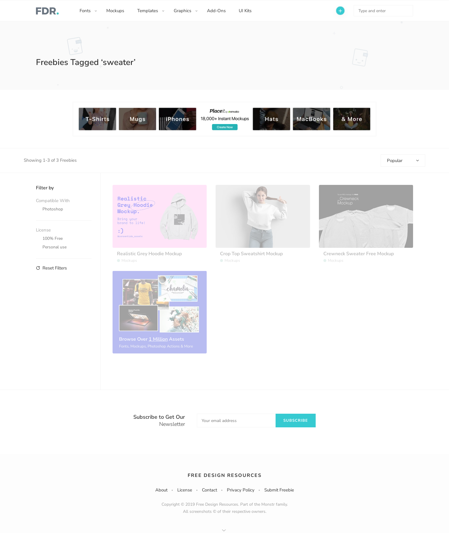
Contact (209, 490)
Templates (147, 11)
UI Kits (245, 11)
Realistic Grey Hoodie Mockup (149, 253)
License (184, 490)
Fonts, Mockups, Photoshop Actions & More (156, 346)
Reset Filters (51, 268)
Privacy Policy (240, 490)
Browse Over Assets (151, 339)
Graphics (182, 11)
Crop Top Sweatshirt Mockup (251, 253)
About (161, 490)
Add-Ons (216, 11)
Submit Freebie (279, 490)
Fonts (85, 11)
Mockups (115, 11)
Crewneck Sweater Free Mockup (358, 253)
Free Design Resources (225, 475)
